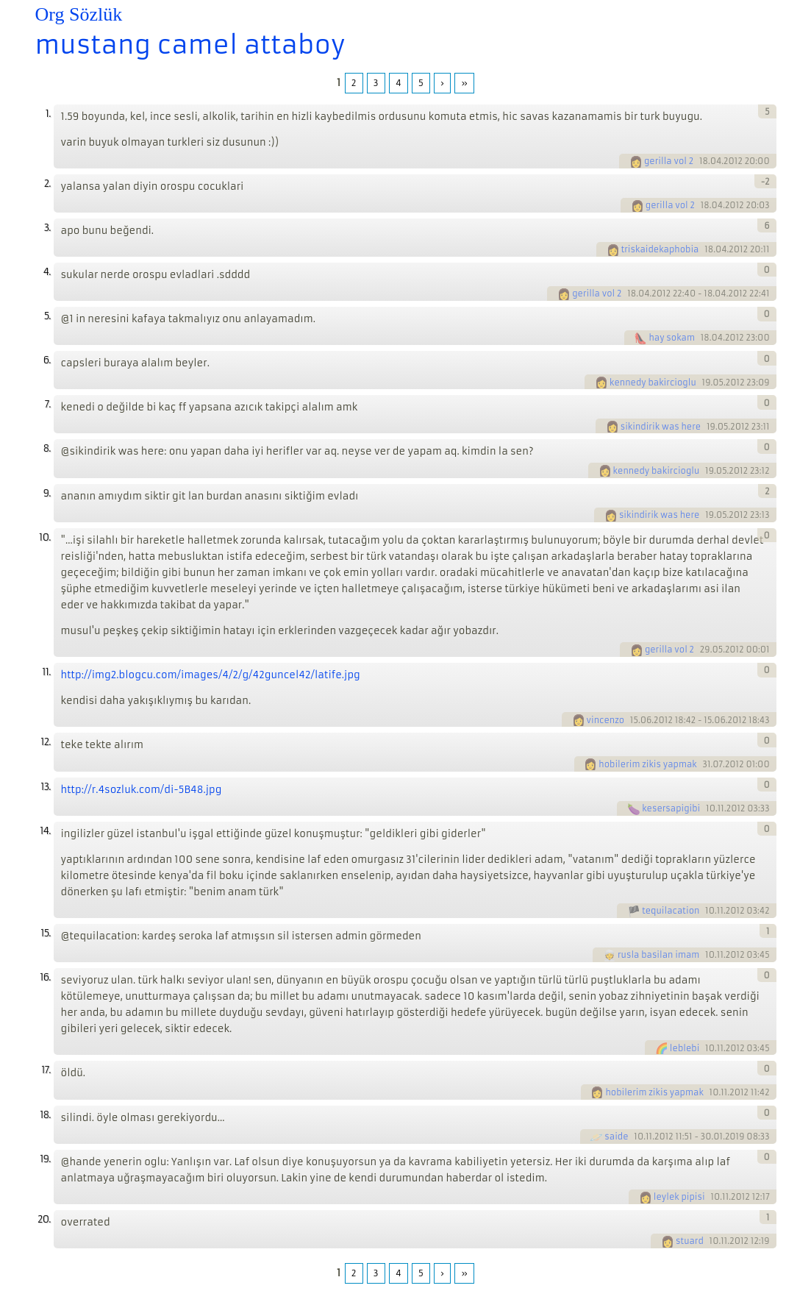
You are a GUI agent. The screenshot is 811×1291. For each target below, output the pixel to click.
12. (45, 742)
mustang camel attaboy (190, 44)
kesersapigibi (671, 808)
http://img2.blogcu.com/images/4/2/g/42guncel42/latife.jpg (210, 675)
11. (46, 672)
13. (45, 786)
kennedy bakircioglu (653, 382)
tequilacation (670, 911)
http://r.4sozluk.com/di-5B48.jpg (141, 789)
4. (47, 272)
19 (706, 382)
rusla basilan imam (658, 955)
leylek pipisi (679, 1197)
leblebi (684, 1048)
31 (706, 764)
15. (45, 933)
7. (48, 404)
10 (710, 808)
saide (616, 1136)
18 (703, 161)
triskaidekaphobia (660, 249)
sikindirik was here (661, 427)
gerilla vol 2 (668, 161)
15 (634, 720)
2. (47, 183)
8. (47, 448)
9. (47, 493)
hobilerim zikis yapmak (647, 764)
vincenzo (606, 720)
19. (45, 1159)
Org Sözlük (79, 14)
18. (45, 1115)
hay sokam (672, 337)
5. (47, 316)
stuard (690, 1241)
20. (44, 1219)
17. (45, 1070)
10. (44, 537)
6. (47, 360)
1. (48, 113)
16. (45, 977)
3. (47, 227)
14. (45, 831)
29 (705, 649)
